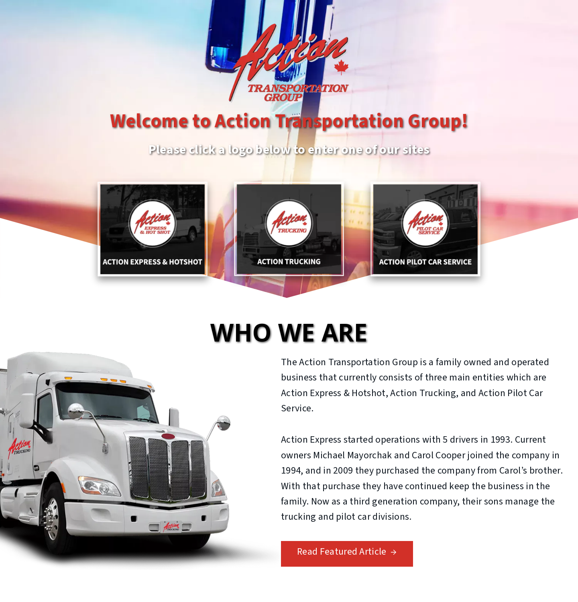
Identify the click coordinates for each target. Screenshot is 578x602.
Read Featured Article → (347, 552)
